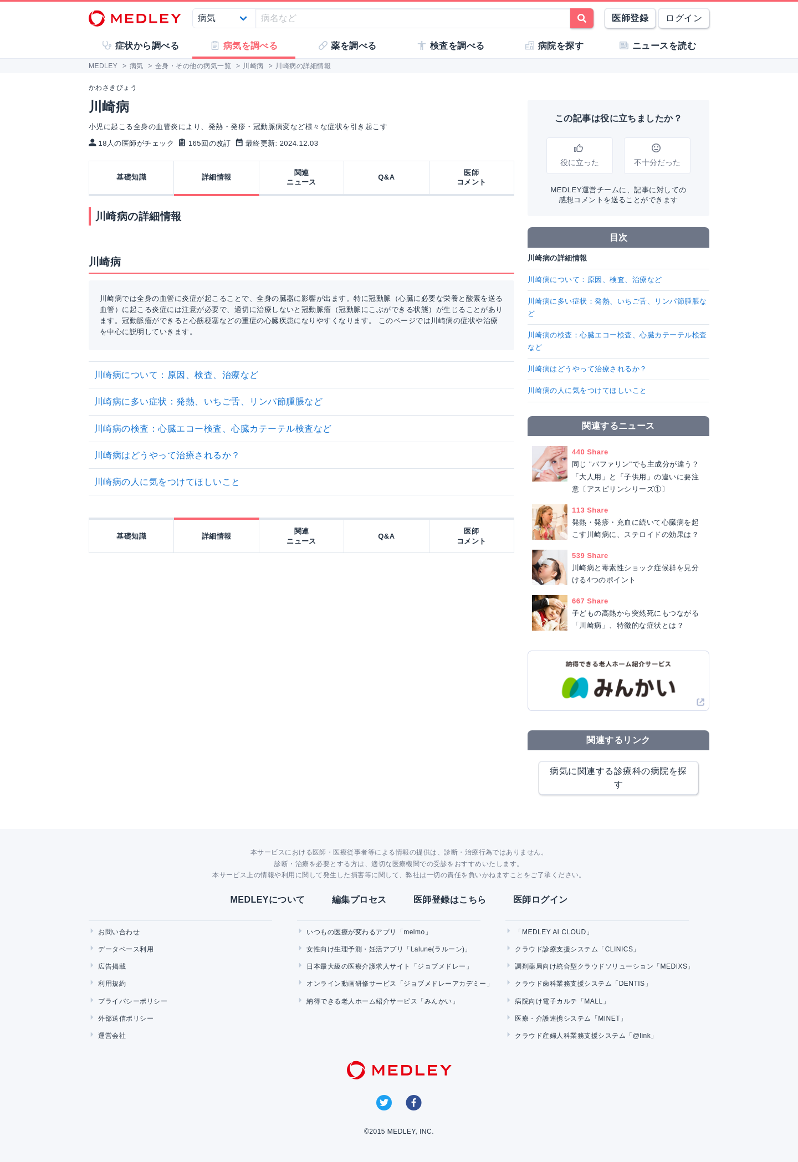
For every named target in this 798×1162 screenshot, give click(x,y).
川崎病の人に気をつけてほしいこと (167, 482)
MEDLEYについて (267, 899)
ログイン (684, 18)
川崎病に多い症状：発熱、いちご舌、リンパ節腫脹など (208, 401)
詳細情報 (217, 177)
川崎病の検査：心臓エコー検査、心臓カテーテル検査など (217, 428)
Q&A (386, 177)
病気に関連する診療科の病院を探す (618, 777)
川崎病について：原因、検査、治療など (181, 375)
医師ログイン (540, 899)
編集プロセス (359, 899)
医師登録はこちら (450, 899)
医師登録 (630, 18)
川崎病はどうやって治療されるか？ (167, 455)
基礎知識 (131, 177)
